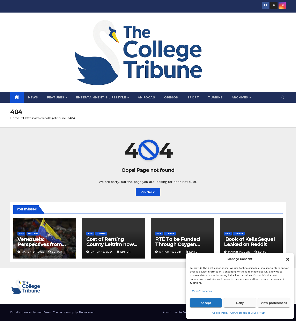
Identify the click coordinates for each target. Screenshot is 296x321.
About (167, 312)
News (33, 97)
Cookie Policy (220, 312)
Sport (193, 97)
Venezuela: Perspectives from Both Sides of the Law (43, 244)
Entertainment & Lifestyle (101, 97)
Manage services (202, 291)
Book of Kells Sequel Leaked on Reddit (249, 241)
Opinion (171, 97)
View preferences (274, 303)
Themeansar (87, 312)
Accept (206, 303)
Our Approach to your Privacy (247, 312)
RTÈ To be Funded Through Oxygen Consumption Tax (177, 244)
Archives (240, 97)
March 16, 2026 (102, 251)
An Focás (146, 97)
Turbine (215, 97)
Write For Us (183, 312)
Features (56, 97)
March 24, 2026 (34, 251)
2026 (21, 233)
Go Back (148, 192)
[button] (288, 259)
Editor (55, 251)
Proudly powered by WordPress (31, 312)
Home (14, 118)
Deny (240, 303)
